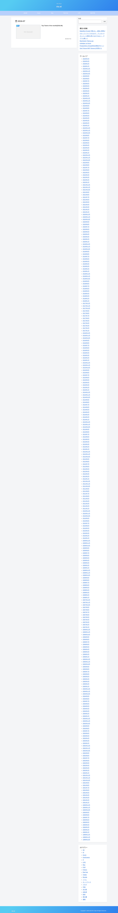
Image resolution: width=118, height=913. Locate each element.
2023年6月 (86, 140)
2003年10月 (86, 723)
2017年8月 (86, 313)
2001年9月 (86, 783)
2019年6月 (86, 259)
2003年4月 (86, 738)
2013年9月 (86, 429)
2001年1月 (86, 802)
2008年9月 (86, 577)
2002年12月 (86, 745)
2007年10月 (86, 605)
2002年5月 (86, 763)
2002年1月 (86, 773)
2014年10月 (86, 397)
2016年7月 (86, 345)
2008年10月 (86, 575)
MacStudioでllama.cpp (86, 41)
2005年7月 (86, 671)
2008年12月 (86, 570)
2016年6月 (86, 348)
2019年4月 (86, 264)
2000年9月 (86, 812)
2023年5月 (86, 143)
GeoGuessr (86, 857)
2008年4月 (86, 590)
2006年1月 (86, 657)
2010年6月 (86, 526)
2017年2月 (86, 328)
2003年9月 (86, 726)
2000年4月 (86, 825)
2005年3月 (86, 681)
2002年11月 (86, 748)
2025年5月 (86, 86)
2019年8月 (86, 254)
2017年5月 (86, 320)
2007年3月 (86, 622)
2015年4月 (86, 382)
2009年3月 (86, 563)
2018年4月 (86, 293)
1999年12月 (86, 834)
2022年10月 (86, 160)
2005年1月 (86, 686)
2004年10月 (86, 694)
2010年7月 (86, 523)
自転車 (85, 892)
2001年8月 (86, 785)
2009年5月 (86, 558)
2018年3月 (86, 296)
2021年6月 (86, 199)
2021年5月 (86, 202)
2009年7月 (86, 553)
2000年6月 (86, 820)
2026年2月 (86, 63)
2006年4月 (86, 649)
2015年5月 (86, 380)
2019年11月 (86, 246)
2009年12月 (86, 540)
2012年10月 (86, 456)
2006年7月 (86, 642)
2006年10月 (86, 634)
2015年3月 (86, 385)
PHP (84, 867)
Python (85, 870)
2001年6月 (86, 790)
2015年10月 (86, 367)
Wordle (85, 877)
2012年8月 (86, 461)
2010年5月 (86, 528)
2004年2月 (86, 713)
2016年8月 (86, 343)
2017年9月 (86, 311)
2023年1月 (86, 152)
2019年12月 (86, 244)
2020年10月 (86, 219)
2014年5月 (86, 409)
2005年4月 (86, 679)
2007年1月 (86, 627)
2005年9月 (86, 666)
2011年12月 (86, 481)
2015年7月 (86, 375)
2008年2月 (86, 595)
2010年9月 (86, 518)
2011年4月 (86, 501)
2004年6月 (86, 704)
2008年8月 (86, 580)
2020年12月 (86, 214)
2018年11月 (86, 276)
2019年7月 (86, 256)
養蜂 (84, 899)
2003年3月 (86, 741)
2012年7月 (86, 464)
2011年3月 (86, 503)
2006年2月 (86, 654)
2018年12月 (86, 274)
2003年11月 (86, 721)
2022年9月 (86, 162)
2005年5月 (86, 676)
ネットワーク (87, 882)
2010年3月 (86, 533)
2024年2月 (86, 123)
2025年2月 (86, 93)
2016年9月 (86, 340)
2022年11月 (86, 157)
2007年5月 (86, 617)
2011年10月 (86, 486)
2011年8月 (86, 491)
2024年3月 (86, 120)
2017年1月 (86, 330)
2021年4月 (86, 204)
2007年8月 (86, 610)
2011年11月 (86, 484)
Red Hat (85, 872)
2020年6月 (86, 229)
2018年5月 (86, 291)
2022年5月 (86, 172)
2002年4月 (86, 765)
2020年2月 (86, 239)
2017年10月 (86, 308)
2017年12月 (86, 303)
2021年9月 (86, 192)
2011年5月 (86, 498)
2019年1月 (86, 271)
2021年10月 (86, 189)
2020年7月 (86, 227)
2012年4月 (86, 471)
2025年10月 (86, 73)
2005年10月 (86, 664)
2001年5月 (86, 792)
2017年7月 (86, 316)
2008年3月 (86, 592)
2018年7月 (86, 286)
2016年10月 (86, 338)
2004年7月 (86, 701)
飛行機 (85, 897)
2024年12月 (86, 98)
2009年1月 (86, 568)
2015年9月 (86, 370)
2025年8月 (86, 78)
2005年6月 (86, 674)
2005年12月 (86, 659)
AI (83, 852)
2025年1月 (86, 96)
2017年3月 (86, 325)
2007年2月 (86, 624)
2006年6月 (86, 644)
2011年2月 (86, 506)
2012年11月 (86, 454)
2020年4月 (86, 234)
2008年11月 (86, 573)
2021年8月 (86, 194)
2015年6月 (86, 377)
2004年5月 (86, 706)
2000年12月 (86, 805)
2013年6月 (86, 437)
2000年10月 (86, 810)
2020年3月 (86, 236)
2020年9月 (86, 222)
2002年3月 (86, 768)
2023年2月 (86, 150)
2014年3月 (86, 414)
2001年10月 (86, 780)
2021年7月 (86, 197)
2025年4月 (86, 88)
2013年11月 (86, 424)
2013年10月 (86, 427)
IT (83, 860)
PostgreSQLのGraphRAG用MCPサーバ (92, 46)
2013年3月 (86, 444)
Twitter (85, 875)
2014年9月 (86, 400)
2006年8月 (86, 639)
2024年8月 (86, 108)
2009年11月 (86, 543)
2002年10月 (86, 750)
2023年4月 (86, 145)
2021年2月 (86, 209)
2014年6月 (86, 407)
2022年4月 (86, 175)
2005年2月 (86, 684)
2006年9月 (86, 637)
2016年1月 (86, 360)
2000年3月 (86, 827)
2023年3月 (86, 148)
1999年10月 (86, 839)
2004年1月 (86, 716)
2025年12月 (86, 68)
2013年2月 (86, 446)
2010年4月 (86, 530)
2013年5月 (86, 439)
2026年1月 (86, 66)
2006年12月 (86, 629)
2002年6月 (86, 760)
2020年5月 (86, 232)
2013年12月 (86, 422)
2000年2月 (86, 830)
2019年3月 (86, 266)
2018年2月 (86, 298)
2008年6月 (86, 585)
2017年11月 (86, 306)
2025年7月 (86, 81)
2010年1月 (86, 538)
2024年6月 (86, 113)
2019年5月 (86, 261)
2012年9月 (86, 459)
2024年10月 (86, 103)
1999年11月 (86, 837)
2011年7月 (86, 493)
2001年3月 (86, 797)
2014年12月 (86, 392)
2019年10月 (86, 249)
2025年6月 (86, 83)
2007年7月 (86, 612)
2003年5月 (86, 736)
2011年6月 (86, 496)
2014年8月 (86, 402)
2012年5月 (86, 469)
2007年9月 (86, 607)
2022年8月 (86, 165)
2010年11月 (86, 513)
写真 (84, 887)
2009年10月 (86, 545)
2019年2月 (86, 269)
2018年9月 (86, 281)
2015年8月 (86, 372)
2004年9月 (86, 696)
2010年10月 (86, 516)
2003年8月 (86, 728)
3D (84, 850)
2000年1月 (86, 832)
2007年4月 (86, 619)
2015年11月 (86, 365)
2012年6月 (86, 466)
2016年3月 (86, 355)
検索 (79, 18)
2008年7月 (86, 582)
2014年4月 (86, 412)
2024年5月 (86, 115)
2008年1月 (86, 597)
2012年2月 (86, 476)
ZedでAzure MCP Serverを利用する (91, 48)
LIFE (84, 862)
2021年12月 (86, 185)
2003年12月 (86, 718)
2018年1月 (86, 301)
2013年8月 (86, 432)
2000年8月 (86, 815)
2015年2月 (86, 387)
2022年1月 (86, 182)
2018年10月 (86, 278)
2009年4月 (86, 560)
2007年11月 (86, 602)
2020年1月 (86, 241)
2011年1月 (86, 508)
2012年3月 (86, 474)
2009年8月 (86, 550)
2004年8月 (86, 699)
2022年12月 (86, 155)
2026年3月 (86, 61)
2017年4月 (86, 323)
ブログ (85, 884)
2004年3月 (86, 711)
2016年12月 (86, 333)
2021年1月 (86, 212)
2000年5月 (86, 822)
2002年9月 (86, 753)
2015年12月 (86, 363)
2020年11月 (86, 217)
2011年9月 (86, 489)
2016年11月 (86, 335)
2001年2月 (86, 800)
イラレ (85, 880)
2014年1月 (86, 419)
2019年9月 (86, 251)
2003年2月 (86, 743)
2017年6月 (86, 318)
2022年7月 (86, 167)
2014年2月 (86, 417)
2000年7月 (86, 817)
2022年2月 (86, 180)
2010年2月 (86, 535)
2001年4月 (86, 795)
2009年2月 (86, 565)
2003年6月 (86, 733)
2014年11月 (86, 395)
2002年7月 (86, 758)
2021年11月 (86, 187)
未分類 (85, 889)
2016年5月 (86, 350)
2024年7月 (86, 110)
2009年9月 (86, 548)
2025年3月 (86, 91)
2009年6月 (86, 555)
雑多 (84, 894)
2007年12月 (86, 600)
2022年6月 (86, 170)
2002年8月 (86, 755)
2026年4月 (86, 59)
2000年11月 (86, 807)
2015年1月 (86, 390)
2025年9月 (86, 76)
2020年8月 (86, 224)
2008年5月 (86, 587)
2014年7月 (86, 404)
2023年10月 (86, 133)
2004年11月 (86, 691)
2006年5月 (86, 647)
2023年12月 (86, 128)
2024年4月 (86, 118)
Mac (84, 865)
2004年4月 (86, 708)
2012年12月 (86, 451)
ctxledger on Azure (85, 43)
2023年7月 (86, 138)
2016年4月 (86, 353)
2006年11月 (86, 632)
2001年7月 (86, 788)
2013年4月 (86, 442)
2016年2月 (86, 358)
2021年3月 (86, 207)
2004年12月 (86, 689)
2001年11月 (86, 778)
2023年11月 (86, 130)
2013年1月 (86, 449)
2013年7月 (86, 434)
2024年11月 (86, 101)
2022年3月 (86, 177)
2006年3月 (86, 652)
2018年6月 (86, 288)
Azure (84, 855)
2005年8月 (86, 669)
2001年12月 (86, 775)
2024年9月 (86, 105)
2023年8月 (86, 135)
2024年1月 (86, 125)
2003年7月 (86, 731)
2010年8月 (86, 521)
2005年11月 (86, 661)
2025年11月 (86, 71)
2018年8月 (86, 283)
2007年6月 (86, 615)
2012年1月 (86, 479)
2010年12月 (86, 511)
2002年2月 (86, 770)
